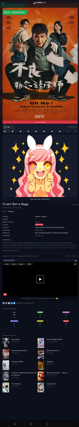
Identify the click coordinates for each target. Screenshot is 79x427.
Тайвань (11, 211)
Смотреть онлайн (40, 122)
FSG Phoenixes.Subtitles (60, 233)
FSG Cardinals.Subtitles (43, 233)
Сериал (37, 216)
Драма (44, 216)
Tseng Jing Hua (40, 227)
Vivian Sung (50, 227)
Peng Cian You (59, 227)
